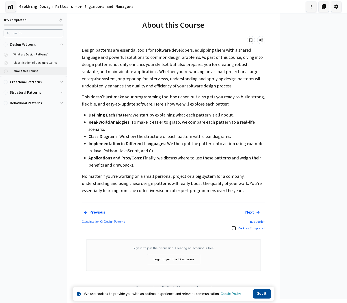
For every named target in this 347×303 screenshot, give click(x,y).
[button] (33, 44)
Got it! (262, 294)
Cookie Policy (231, 294)
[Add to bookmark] (251, 40)
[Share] (261, 40)
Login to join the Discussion (173, 259)
